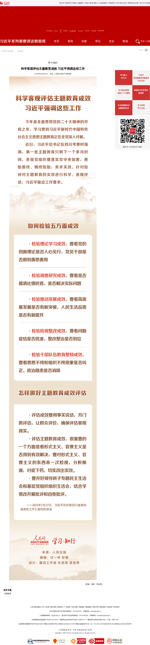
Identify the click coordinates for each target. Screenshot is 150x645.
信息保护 (110, 607)
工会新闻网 (102, 3)
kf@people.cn (56, 615)
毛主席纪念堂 (121, 3)
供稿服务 (81, 607)
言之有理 (141, 105)
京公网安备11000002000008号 (122, 624)
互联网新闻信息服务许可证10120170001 (45, 620)
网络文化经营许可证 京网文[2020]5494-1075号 (59, 624)
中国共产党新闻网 (7, 51)
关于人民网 (45, 607)
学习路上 (123, 75)
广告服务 (67, 607)
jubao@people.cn (96, 611)
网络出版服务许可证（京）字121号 (87, 624)
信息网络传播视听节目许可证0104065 (30, 624)
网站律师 (103, 607)
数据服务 (89, 607)
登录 (143, 41)
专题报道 (7, 593)
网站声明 (96, 607)
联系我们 (117, 607)
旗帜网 (80, 3)
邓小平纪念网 (145, 3)
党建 (84, 41)
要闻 (70, 41)
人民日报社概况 (35, 607)
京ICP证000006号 (105, 624)
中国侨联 (111, 3)
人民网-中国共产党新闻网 (62, 74)
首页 (56, 41)
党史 (111, 41)
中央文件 (141, 81)
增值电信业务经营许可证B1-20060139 (72, 620)
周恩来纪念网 (133, 3)
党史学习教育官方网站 (68, 3)
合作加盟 (75, 607)
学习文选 (141, 108)
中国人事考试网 (90, 3)
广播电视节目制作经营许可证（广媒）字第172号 (102, 620)
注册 (148, 41)
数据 (125, 41)
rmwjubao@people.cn (103, 615)
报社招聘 (53, 607)
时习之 (123, 78)
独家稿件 (21, 51)
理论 (98, 41)
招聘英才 (60, 607)
